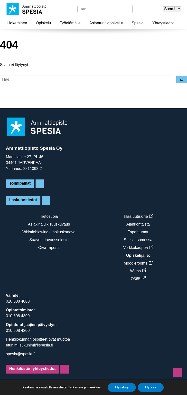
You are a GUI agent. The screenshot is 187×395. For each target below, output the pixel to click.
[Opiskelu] (54, 23)
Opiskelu (43, 23)
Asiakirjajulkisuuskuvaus (49, 224)
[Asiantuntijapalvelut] (126, 23)
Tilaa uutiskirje (138, 216)
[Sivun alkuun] (177, 372)
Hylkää (150, 387)
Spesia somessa (138, 240)
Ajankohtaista (138, 224)
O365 (138, 279)
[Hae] (128, 9)
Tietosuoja (49, 216)
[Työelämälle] (83, 23)
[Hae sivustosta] (101, 9)
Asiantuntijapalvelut (106, 23)
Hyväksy (122, 387)
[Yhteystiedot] (177, 23)
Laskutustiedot (23, 200)
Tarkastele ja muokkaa (84, 387)
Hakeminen (17, 23)
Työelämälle (70, 23)
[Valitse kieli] (172, 8)
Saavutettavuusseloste (49, 240)
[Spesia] (147, 23)
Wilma (138, 271)
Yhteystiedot (163, 23)
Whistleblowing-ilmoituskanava (48, 232)
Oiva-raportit (49, 248)
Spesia (138, 23)
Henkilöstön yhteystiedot (32, 368)
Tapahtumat (138, 232)
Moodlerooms (138, 263)
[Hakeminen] (30, 23)
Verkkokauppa (138, 248)
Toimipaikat (20, 183)
